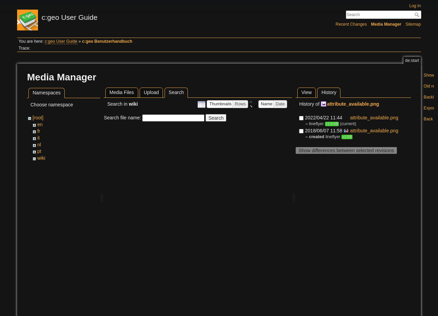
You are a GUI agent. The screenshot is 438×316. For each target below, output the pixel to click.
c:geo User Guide (61, 41)
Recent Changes (351, 24)
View (306, 92)
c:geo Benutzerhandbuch (107, 41)
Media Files (122, 92)
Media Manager (386, 24)
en (40, 124)
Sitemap (413, 24)
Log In (415, 5)
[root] (38, 117)
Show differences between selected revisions (346, 150)
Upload (151, 92)
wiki (41, 158)
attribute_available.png (353, 104)
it (38, 138)
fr (38, 131)
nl (39, 144)
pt (39, 151)
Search (417, 14)
